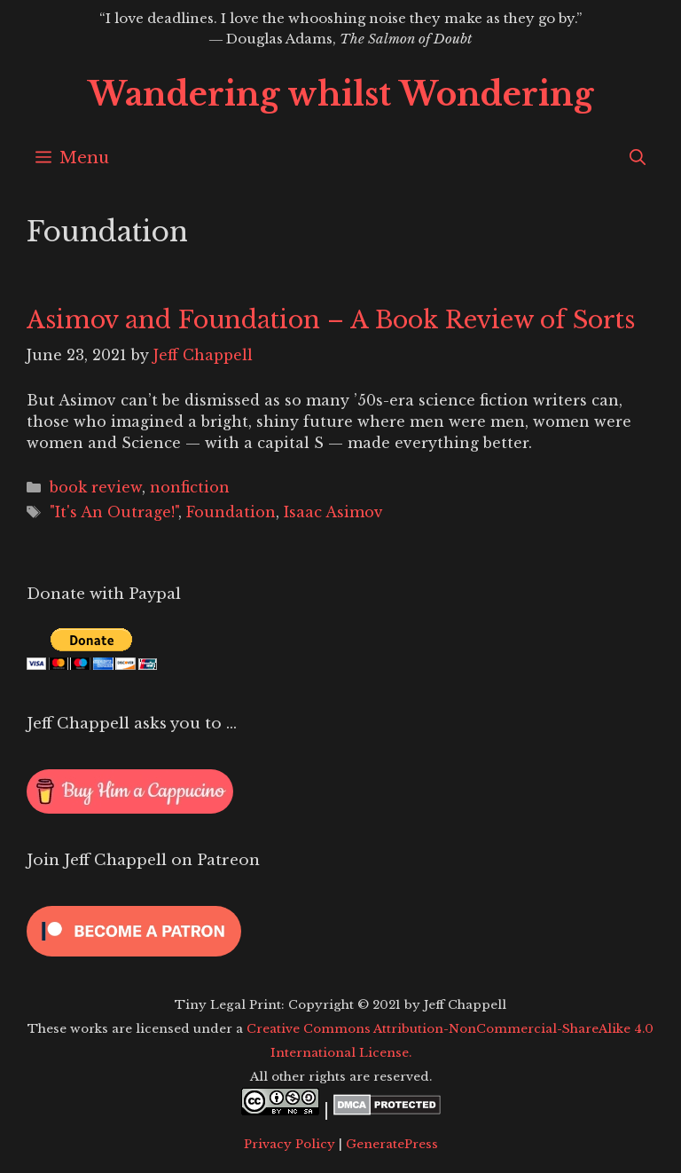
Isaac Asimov (333, 512)
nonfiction (190, 487)
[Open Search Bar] (637, 158)
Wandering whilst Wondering (340, 94)
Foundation (231, 512)
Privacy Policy (289, 1144)
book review (96, 487)
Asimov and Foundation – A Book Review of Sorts (331, 320)
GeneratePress (392, 1144)
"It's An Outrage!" (114, 512)
